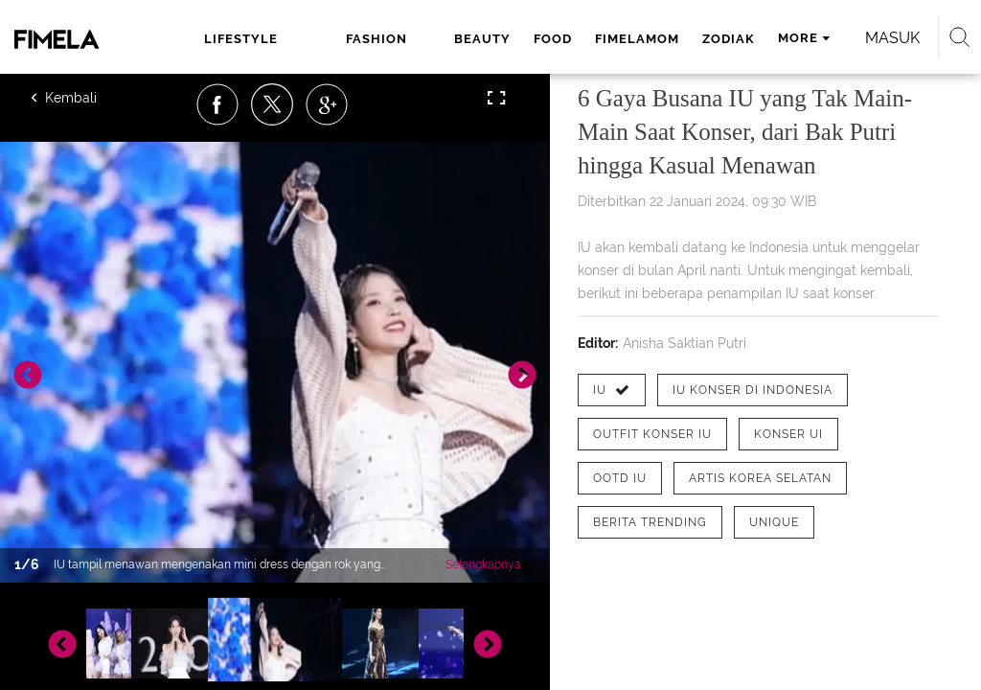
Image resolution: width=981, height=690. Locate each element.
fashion (376, 39)
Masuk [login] (892, 38)
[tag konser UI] (788, 434)
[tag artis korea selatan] (760, 478)
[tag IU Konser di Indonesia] (752, 390)
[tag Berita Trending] (650, 522)
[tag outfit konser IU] (652, 434)
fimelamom (637, 39)
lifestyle (241, 39)
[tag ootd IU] (620, 478)
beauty (482, 39)
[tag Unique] (774, 522)
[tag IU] (612, 390)
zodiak (728, 39)
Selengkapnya (483, 564)
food (553, 39)
